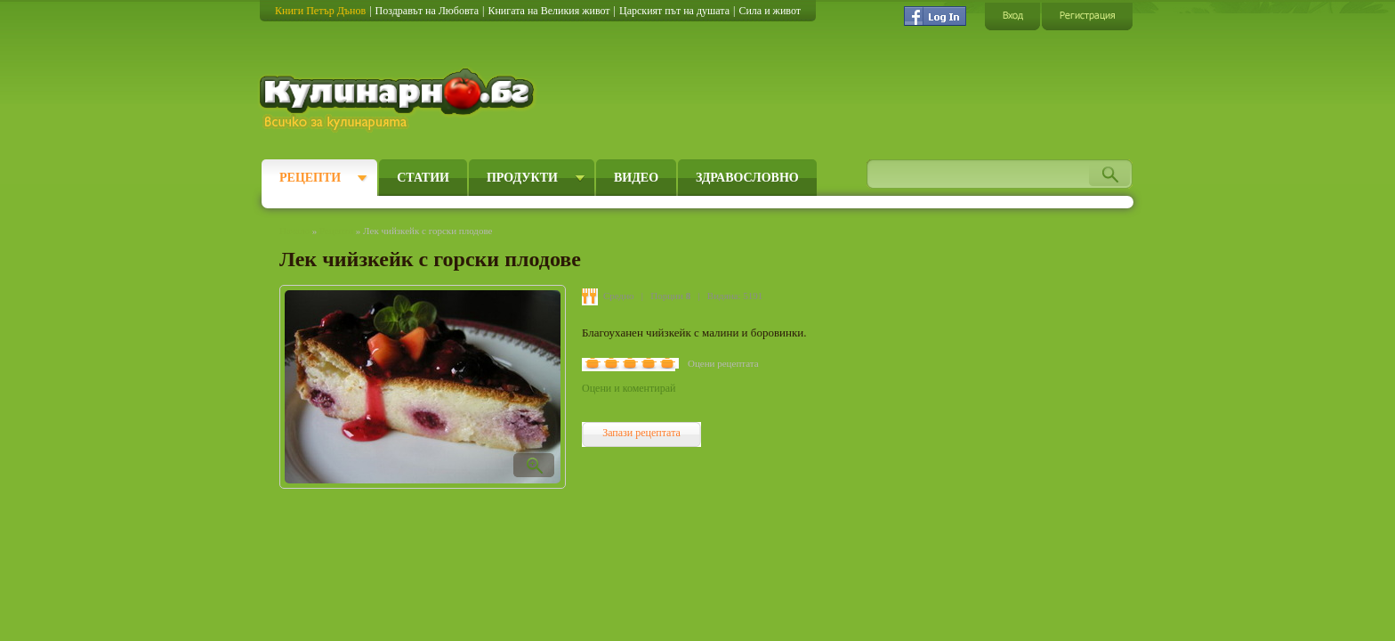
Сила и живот (769, 10)
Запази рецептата (641, 432)
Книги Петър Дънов (320, 10)
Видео (636, 177)
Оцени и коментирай (628, 388)
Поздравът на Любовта (427, 10)
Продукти (522, 177)
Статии (423, 177)
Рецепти (310, 177)
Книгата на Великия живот (548, 10)
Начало (294, 230)
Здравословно (747, 177)
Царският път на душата (674, 10)
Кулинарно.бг (399, 100)
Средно (618, 295)
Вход (1012, 15)
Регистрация (1087, 15)
